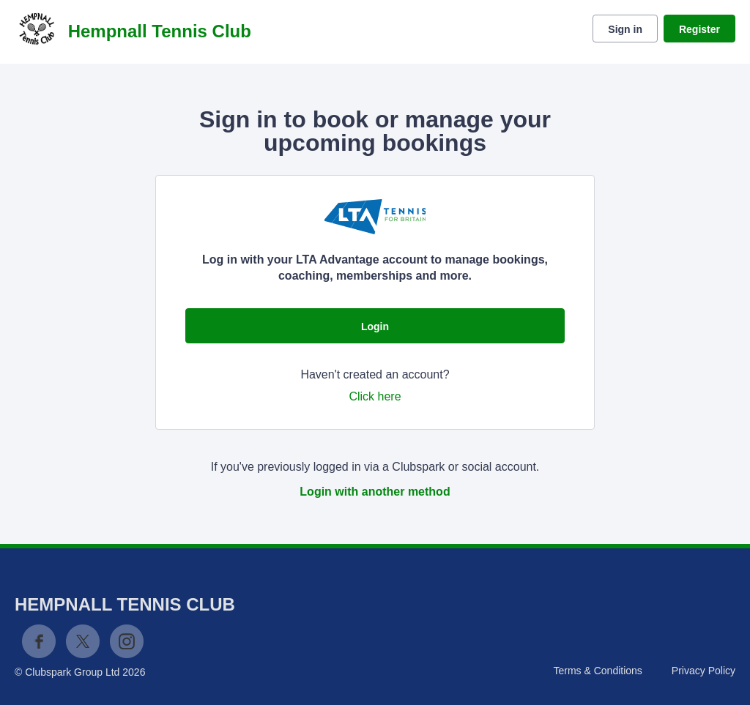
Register (699, 29)
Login (375, 326)
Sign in (625, 29)
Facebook (39, 641)
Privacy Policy (703, 670)
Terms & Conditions (597, 670)
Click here (375, 396)
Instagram (127, 641)
